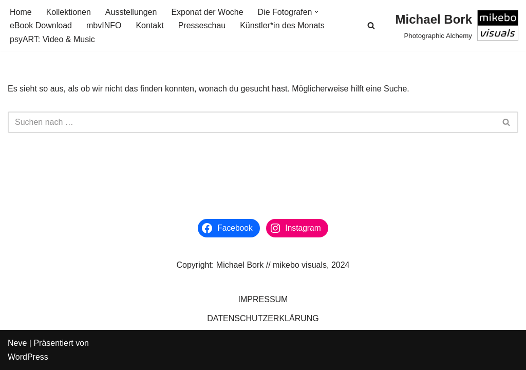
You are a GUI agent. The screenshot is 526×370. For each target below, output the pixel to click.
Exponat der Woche (207, 12)
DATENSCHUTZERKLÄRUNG (263, 318)
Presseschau (202, 25)
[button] (316, 12)
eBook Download (41, 25)
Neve (17, 343)
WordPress (28, 357)
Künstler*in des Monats (282, 25)
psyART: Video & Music (52, 39)
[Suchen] (371, 25)
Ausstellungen (131, 12)
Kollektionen (68, 12)
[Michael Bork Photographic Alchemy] (457, 25)
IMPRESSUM (263, 299)
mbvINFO (103, 25)
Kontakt (149, 25)
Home (21, 12)
